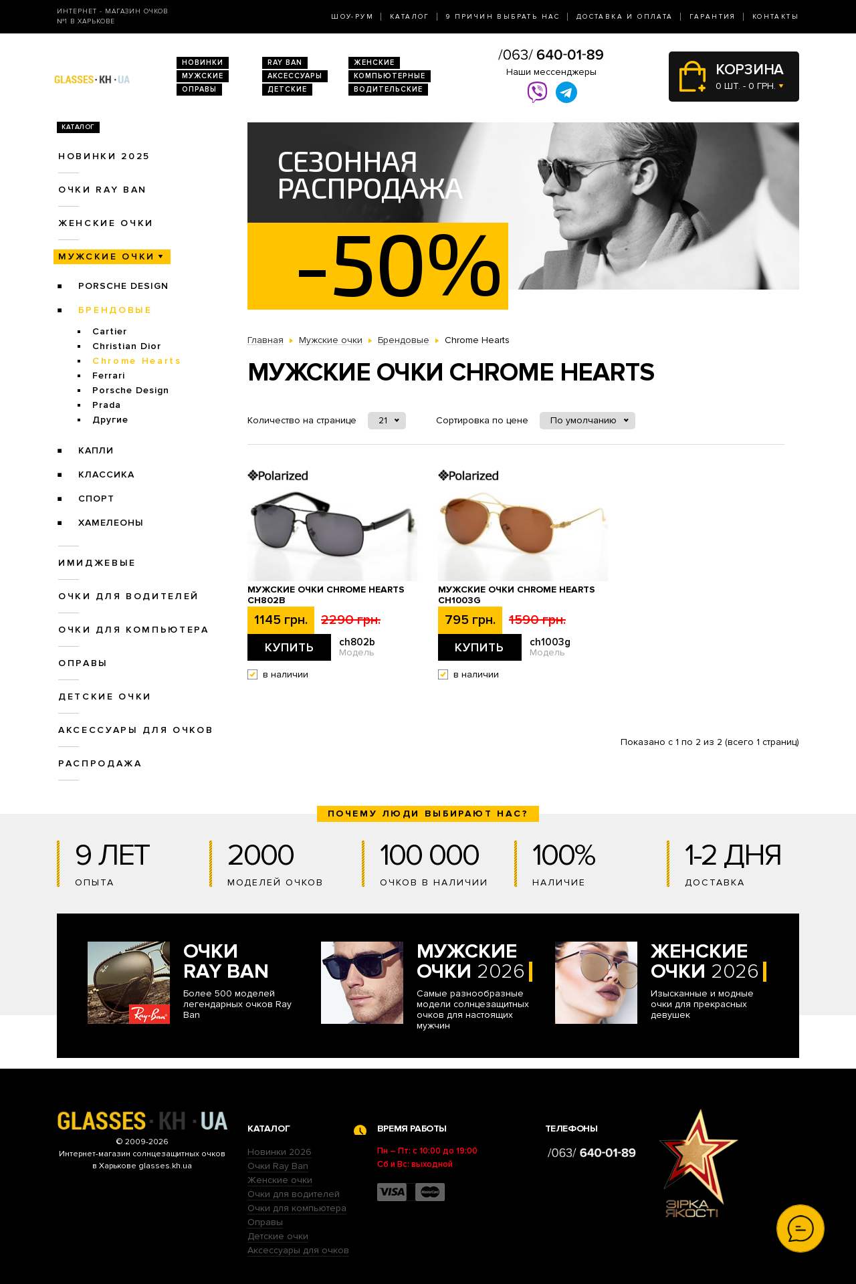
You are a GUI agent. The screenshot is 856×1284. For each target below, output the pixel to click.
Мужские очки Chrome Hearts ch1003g (516, 595)
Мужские (202, 76)
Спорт (96, 498)
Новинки (202, 62)
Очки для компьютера (133, 629)
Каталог (410, 17)
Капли (96, 450)
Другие (110, 419)
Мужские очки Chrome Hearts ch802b (326, 595)
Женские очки (106, 223)
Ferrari (108, 375)
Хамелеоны (111, 522)
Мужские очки (106, 256)
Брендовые (115, 310)
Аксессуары (295, 76)
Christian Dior (126, 346)
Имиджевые (97, 562)
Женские (374, 62)
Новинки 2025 (104, 156)
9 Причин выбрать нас (503, 17)
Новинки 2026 (279, 1152)
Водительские (388, 89)
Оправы (199, 89)
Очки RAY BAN (102, 189)
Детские (287, 89)
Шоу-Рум (352, 17)
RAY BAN (285, 62)
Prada (106, 405)
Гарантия (712, 17)
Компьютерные (389, 76)
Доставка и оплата (624, 17)
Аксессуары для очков (135, 730)
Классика (106, 474)
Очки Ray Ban (277, 1166)
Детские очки (105, 696)
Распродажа (100, 763)
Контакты (775, 17)
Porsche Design (123, 286)
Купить (289, 647)
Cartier (109, 331)
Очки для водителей (128, 596)
